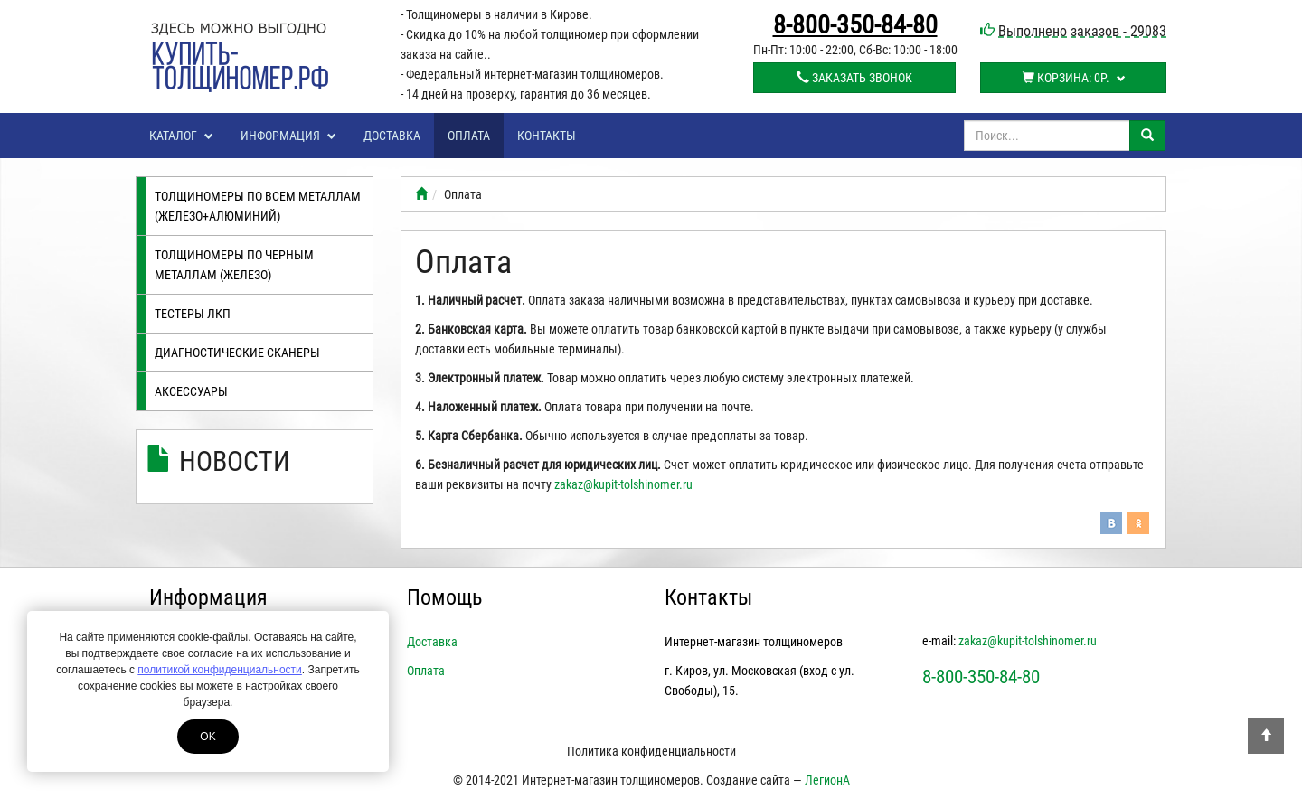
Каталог (181, 135)
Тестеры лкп (193, 313)
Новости (234, 461)
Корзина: (1074, 77)
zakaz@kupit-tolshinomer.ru (623, 484)
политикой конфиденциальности (219, 669)
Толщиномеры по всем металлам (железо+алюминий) (258, 206)
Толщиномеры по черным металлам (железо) (234, 265)
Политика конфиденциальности (651, 751)
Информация (288, 135)
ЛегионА (827, 780)
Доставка (391, 135)
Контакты (546, 135)
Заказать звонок (854, 77)
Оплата (469, 135)
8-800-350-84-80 (855, 25)
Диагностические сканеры (237, 352)
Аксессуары (191, 391)
